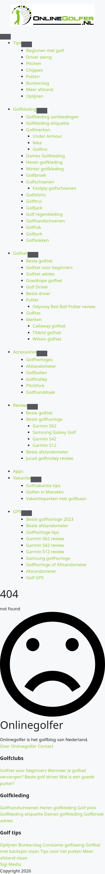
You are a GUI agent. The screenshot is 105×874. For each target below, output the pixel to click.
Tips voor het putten (60, 851)
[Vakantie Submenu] (36, 479)
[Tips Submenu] (26, 44)
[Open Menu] (5, 37)
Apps (18, 471)
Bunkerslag (29, 845)
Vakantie (22, 478)
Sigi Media (10, 864)
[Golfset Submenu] (33, 255)
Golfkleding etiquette (21, 814)
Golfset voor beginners (23, 770)
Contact (45, 746)
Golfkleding (25, 109)
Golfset (20, 253)
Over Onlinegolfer (18, 746)
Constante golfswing (62, 845)
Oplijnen (8, 845)
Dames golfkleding (63, 814)
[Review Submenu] (32, 407)
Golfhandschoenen (19, 807)
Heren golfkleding (57, 807)
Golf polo (86, 807)
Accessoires (25, 352)
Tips (17, 43)
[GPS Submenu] (26, 513)
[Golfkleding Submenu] (42, 110)
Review (20, 405)
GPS (17, 511)
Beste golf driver (41, 777)
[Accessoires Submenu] (42, 353)
